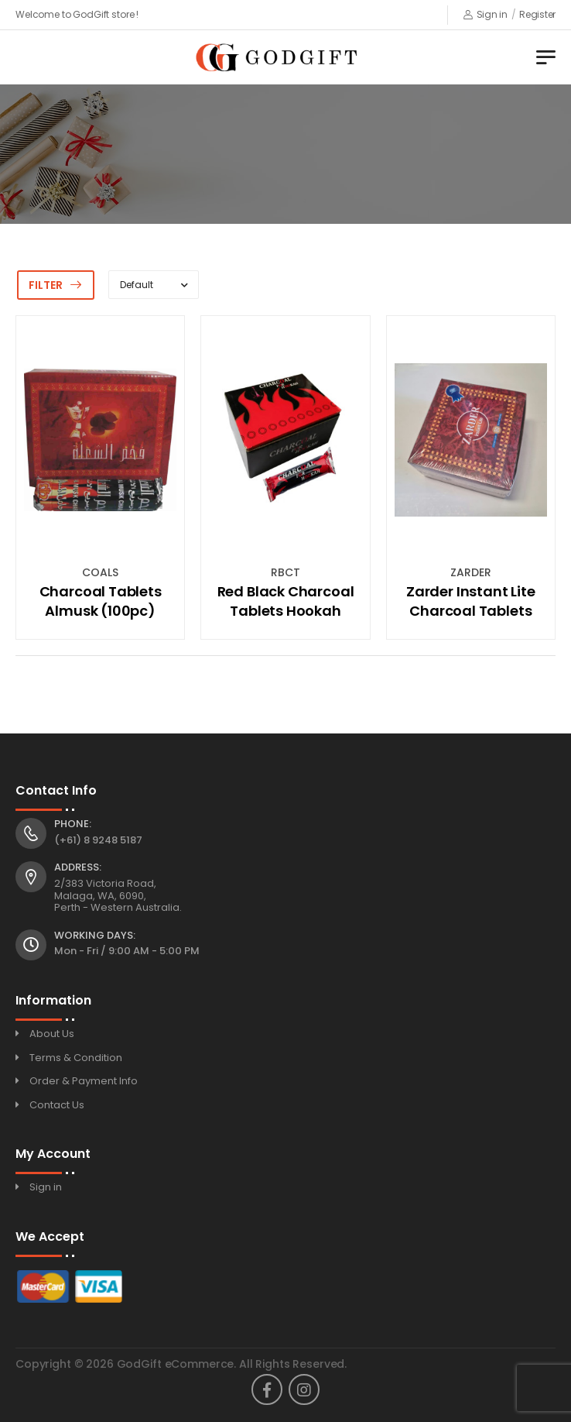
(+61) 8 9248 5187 (98, 840)
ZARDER (470, 572)
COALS (100, 572)
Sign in (485, 14)
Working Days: (94, 935)
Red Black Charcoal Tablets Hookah (285, 601)
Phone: (72, 824)
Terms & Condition (75, 1057)
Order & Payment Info (83, 1080)
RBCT (285, 572)
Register (537, 14)
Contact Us (56, 1104)
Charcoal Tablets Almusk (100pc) (100, 601)
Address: (77, 867)
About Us (51, 1033)
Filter (46, 285)
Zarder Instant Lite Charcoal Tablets (470, 601)
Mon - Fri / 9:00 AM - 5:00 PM (127, 950)
